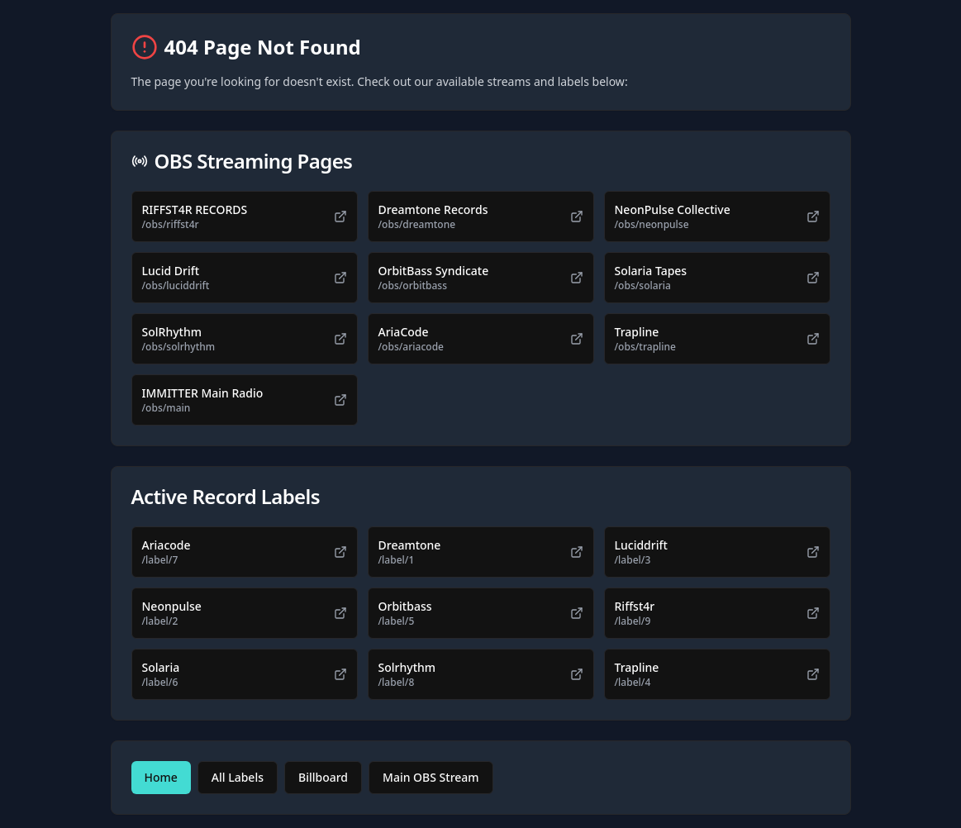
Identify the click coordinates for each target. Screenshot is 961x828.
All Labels (238, 777)
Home (161, 777)
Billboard (323, 777)
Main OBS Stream (431, 777)
